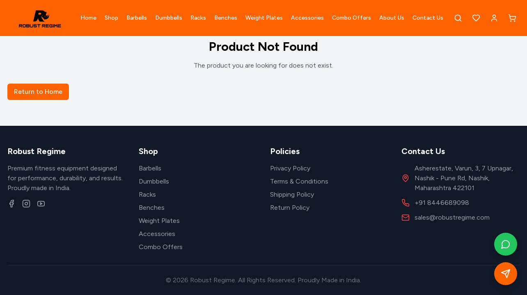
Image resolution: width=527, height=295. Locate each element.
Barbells (136, 17)
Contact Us (427, 17)
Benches (225, 17)
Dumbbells (168, 17)
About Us (391, 17)
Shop (111, 17)
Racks (198, 17)
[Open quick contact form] (505, 273)
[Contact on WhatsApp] (505, 244)
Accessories (307, 17)
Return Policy (289, 207)
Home (88, 17)
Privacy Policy (290, 168)
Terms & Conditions (299, 181)
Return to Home (38, 91)
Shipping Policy (292, 194)
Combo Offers (351, 17)
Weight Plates (264, 17)
